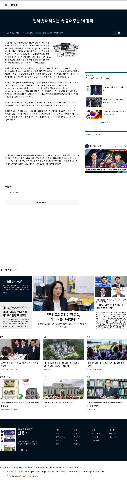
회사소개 (10, 467)
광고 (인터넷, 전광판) (21, 467)
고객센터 (39, 467)
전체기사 (77, 444)
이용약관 (46, 467)
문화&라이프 (60, 437)
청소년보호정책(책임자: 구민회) (73, 467)
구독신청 (112, 434)
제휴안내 (32, 467)
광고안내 (112, 437)
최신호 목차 (96, 434)
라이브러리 (95, 437)
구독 (107, 78)
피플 (75, 441)
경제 (75, 430)
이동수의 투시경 (94, 78)
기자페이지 (95, 441)
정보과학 (77, 437)
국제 (75, 434)
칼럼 (57, 444)
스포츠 (58, 441)
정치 (57, 430)
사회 (57, 434)
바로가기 (117, 146)
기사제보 (112, 430)
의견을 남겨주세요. (14, 193)
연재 (93, 430)
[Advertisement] (37, 137)
